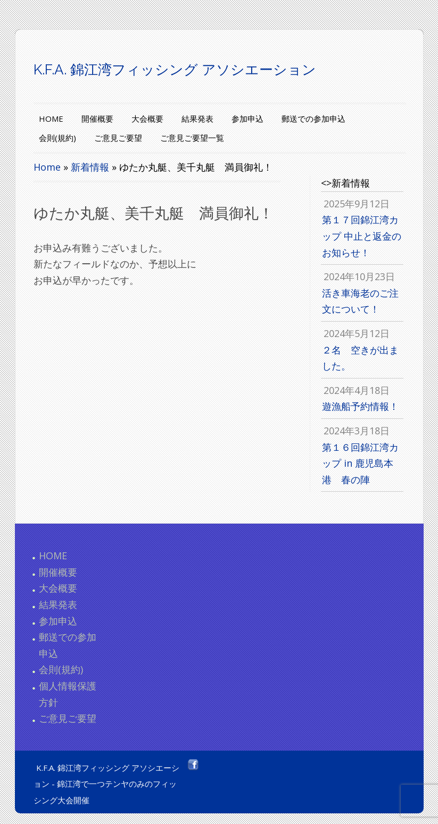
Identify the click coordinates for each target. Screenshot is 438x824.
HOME (51, 118)
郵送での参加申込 (313, 118)
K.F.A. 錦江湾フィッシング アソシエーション (175, 70)
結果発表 (197, 118)
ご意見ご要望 (118, 137)
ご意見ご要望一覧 (192, 137)
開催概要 (97, 118)
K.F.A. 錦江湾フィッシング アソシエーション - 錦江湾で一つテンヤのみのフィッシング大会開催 (106, 783)
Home (47, 167)
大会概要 (147, 118)
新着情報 (90, 167)
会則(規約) (57, 137)
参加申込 (247, 118)
